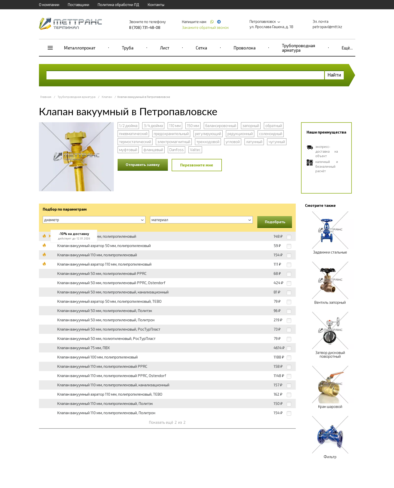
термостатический (135, 141)
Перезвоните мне (196, 165)
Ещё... (347, 47)
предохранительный (171, 133)
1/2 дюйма (128, 125)
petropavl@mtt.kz (327, 26)
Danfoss (176, 149)
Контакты (155, 4)
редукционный (240, 133)
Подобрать (275, 221)
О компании (49, 4)
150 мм (193, 125)
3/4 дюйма (153, 125)
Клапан (107, 96)
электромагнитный (173, 141)
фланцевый (153, 149)
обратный (273, 125)
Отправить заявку (143, 164)
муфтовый (128, 149)
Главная (45, 96)
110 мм (175, 125)
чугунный (277, 141)
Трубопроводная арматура (298, 47)
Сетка (201, 47)
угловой (233, 141)
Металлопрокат (79, 47)
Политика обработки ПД (118, 4)
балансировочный (220, 125)
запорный (250, 125)
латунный (254, 141)
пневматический (133, 133)
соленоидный (270, 133)
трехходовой (207, 141)
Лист (164, 47)
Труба (127, 47)
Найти (334, 75)
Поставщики (78, 4)
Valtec (195, 149)
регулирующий (208, 133)
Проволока (245, 47)
